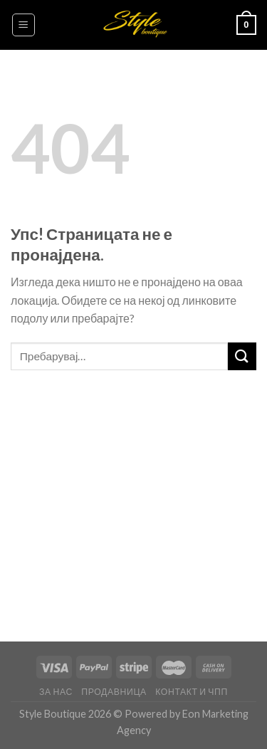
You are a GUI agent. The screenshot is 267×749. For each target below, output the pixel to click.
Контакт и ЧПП (191, 691)
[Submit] (242, 356)
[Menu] (24, 25)
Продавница (114, 691)
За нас (56, 691)
